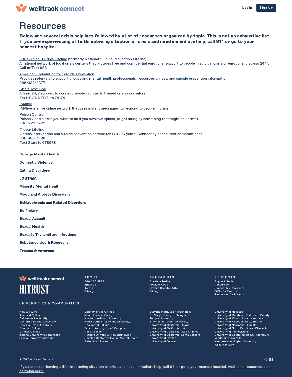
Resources (221, 284)
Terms (88, 288)
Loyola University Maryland (36, 338)
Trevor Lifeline (31, 129)
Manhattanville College (99, 311)
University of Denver (162, 341)
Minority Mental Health (39, 186)
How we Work (28, 311)
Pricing (153, 291)
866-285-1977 (94, 281)
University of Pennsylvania (231, 331)
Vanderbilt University (228, 338)
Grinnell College (29, 331)
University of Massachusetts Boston (238, 321)
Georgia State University (35, 325)
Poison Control (31, 114)
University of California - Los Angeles (173, 331)
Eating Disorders (34, 170)
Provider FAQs (158, 284)
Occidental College (96, 325)
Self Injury (28, 210)
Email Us (90, 284)
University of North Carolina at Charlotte (241, 328)
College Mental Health (39, 154)
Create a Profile (159, 281)
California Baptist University (38, 321)
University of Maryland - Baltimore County (241, 315)
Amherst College (30, 315)
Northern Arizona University (102, 318)
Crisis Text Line (32, 89)
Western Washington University (235, 341)
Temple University (161, 318)
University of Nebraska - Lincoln (235, 325)
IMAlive (25, 104)
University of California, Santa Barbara (174, 334)
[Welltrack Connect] (50, 8)
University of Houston (228, 311)
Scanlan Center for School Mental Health (111, 338)
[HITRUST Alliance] (48, 289)
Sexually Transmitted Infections (47, 234)
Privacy (89, 291)
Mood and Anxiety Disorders (44, 194)
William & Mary (224, 344)
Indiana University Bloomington (39, 334)
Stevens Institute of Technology (170, 311)
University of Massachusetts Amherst (239, 318)
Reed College (93, 331)
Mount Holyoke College (99, 315)
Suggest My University (229, 288)
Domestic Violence (36, 162)
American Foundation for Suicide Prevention (56, 74)
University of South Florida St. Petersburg (241, 334)
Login (247, 7)
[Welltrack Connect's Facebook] (271, 359)
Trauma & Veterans (36, 251)
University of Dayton (162, 338)
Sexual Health (31, 226)
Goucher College (30, 328)
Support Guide (224, 281)
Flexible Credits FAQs (163, 288)
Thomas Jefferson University (168, 321)
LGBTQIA (27, 178)
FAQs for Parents (225, 291)
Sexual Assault (32, 218)
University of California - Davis (169, 325)
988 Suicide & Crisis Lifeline (43, 59)
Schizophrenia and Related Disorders (52, 202)
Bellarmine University (33, 318)
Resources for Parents (229, 294)
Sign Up (266, 7)
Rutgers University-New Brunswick (107, 334)
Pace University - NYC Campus (104, 328)
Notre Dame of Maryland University (107, 321)
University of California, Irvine (168, 328)
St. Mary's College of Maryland (169, 315)
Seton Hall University (98, 341)
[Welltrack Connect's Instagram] (265, 359)
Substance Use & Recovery (44, 242)
